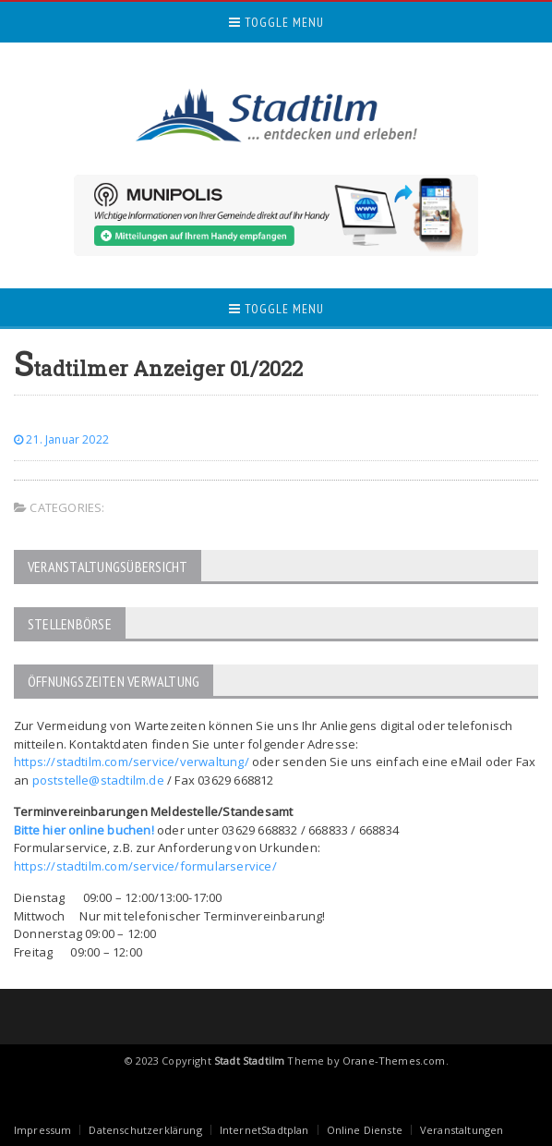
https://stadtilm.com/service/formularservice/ (145, 866)
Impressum (43, 1130)
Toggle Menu (276, 22)
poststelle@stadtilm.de (98, 780)
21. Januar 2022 (61, 439)
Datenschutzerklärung (145, 1130)
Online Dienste (364, 1130)
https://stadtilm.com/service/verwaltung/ (131, 761)
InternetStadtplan (264, 1130)
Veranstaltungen (461, 1130)
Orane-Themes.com (394, 1060)
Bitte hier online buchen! (84, 830)
